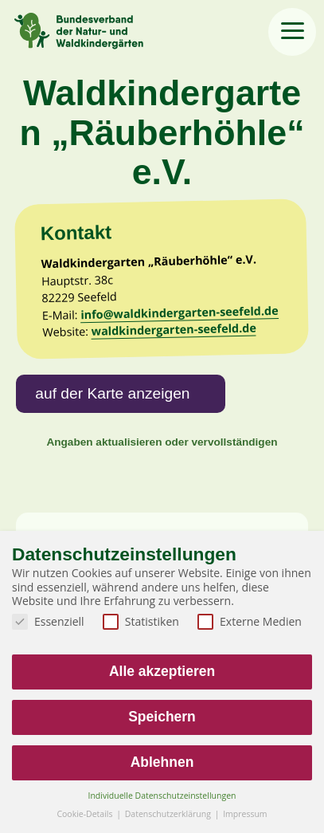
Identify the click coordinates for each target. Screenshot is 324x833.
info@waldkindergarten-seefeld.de (179, 312)
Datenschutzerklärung (169, 813)
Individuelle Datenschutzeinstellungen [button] (162, 795)
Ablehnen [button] (162, 762)
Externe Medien (249, 621)
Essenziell (48, 621)
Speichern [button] (162, 717)
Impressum (245, 813)
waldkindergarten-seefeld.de (174, 329)
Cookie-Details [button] (86, 813)
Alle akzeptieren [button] (162, 671)
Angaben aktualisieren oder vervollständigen (161, 442)
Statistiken (141, 621)
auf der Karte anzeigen (112, 393)
